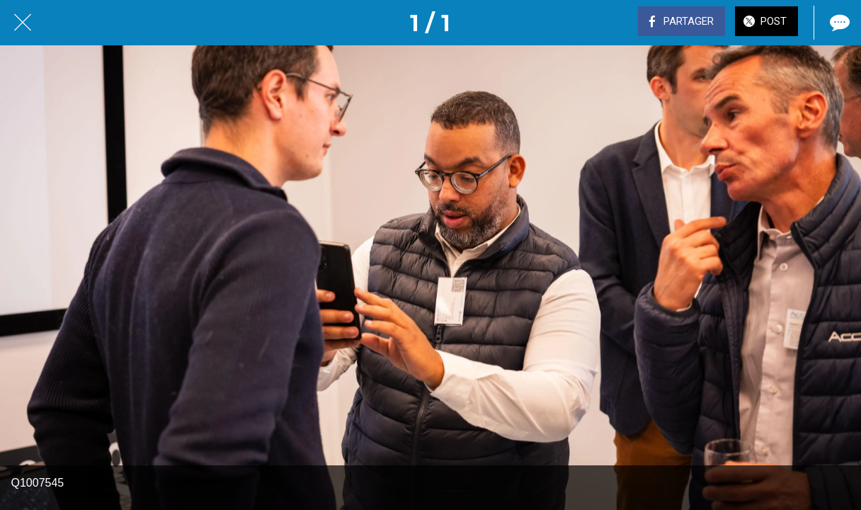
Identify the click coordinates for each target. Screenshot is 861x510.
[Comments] (838, 23)
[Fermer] (22, 22)
